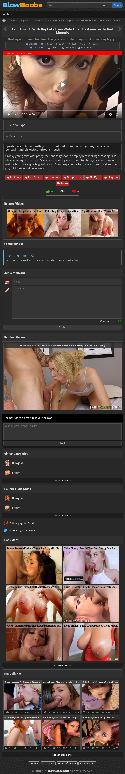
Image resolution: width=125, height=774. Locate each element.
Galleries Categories (17, 489)
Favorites (38, 48)
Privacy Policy (87, 763)
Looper (54, 48)
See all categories (62, 480)
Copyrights (48, 763)
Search (117, 5)
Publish (62, 327)
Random (70, 48)
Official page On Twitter (22, 530)
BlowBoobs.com (58, 771)
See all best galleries (62, 754)
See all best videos (62, 665)
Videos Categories (16, 454)
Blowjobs (33, 44)
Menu (10, 14)
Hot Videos (11, 540)
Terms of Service (67, 763)
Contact (34, 763)
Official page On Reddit (22, 523)
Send (62, 443)
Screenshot (87, 48)
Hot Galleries (12, 673)
